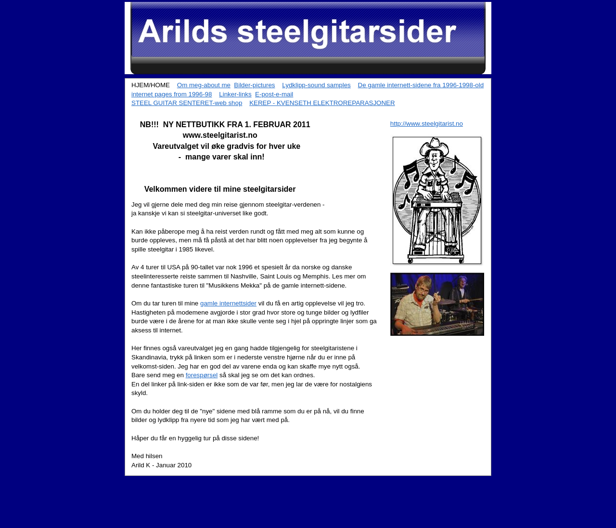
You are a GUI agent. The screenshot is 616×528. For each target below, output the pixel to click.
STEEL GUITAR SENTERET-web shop (186, 102)
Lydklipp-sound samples (316, 85)
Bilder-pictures (254, 85)
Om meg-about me (204, 85)
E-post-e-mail (274, 94)
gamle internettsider (228, 303)
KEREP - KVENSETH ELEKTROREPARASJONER (322, 102)
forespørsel (202, 375)
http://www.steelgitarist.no (426, 123)
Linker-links (235, 94)
